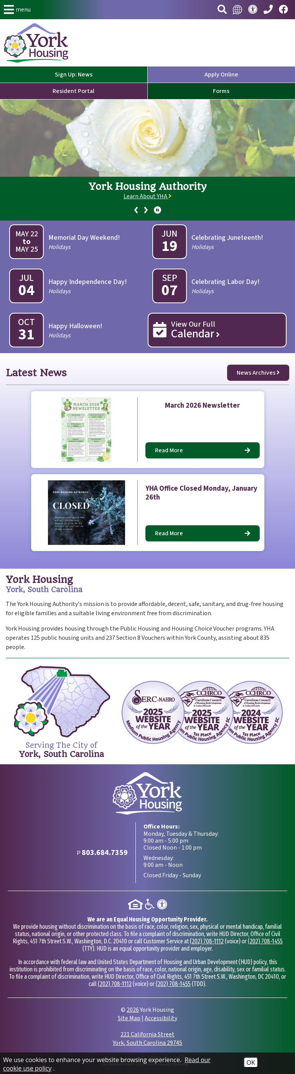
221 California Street (147, 1038)
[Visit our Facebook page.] (283, 10)
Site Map (129, 1018)
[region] (147, 199)
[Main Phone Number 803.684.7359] (268, 10)
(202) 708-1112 (207, 941)
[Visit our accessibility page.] (252, 10)
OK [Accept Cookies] (251, 1062)
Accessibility (161, 1018)
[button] (17, 9)
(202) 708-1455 (265, 941)
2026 (133, 1010)
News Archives (258, 373)
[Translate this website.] (237, 9)
